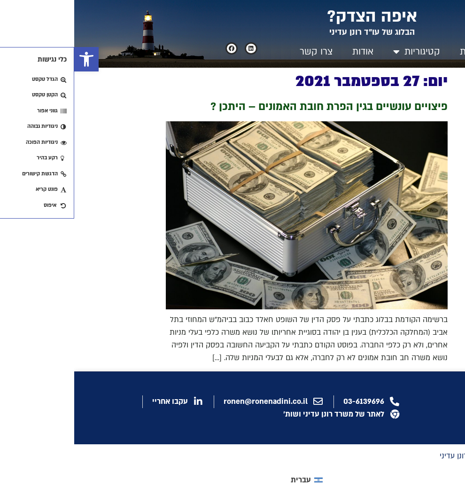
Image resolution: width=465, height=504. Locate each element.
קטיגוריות (342, 52)
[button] (12, 59)
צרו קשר (241, 52)
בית (392, 52)
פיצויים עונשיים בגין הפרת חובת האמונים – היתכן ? (254, 106)
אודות (288, 52)
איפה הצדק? (298, 16)
